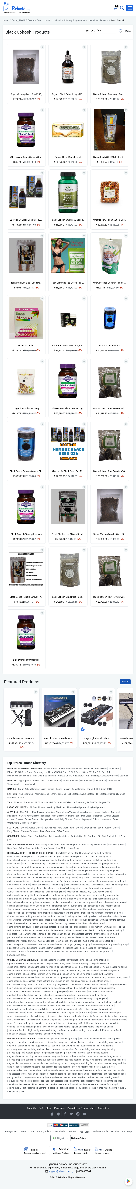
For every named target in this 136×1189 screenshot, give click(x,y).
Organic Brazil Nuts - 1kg (26, 408)
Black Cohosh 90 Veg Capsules (26, 534)
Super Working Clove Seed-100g (26, 94)
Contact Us (103, 1108)
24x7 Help (127, 1131)
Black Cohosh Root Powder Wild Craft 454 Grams (109, 596)
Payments (59, 1108)
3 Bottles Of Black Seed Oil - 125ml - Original (67, 471)
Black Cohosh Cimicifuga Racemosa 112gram (67, 596)
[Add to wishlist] (36, 692)
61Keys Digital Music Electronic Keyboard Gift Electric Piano (97, 738)
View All (125, 681)
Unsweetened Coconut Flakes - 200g (109, 282)
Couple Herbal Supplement (68, 157)
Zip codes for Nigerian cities (81, 1108)
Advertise (61, 1150)
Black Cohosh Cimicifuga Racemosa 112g (109, 94)
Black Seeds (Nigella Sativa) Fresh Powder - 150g (26, 596)
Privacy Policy (44, 1131)
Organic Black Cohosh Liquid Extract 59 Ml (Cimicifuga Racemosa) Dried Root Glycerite (67, 94)
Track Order (84, 1131)
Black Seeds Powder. (109, 345)
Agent (103, 1150)
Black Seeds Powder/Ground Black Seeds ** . (26, 471)
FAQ (41, 1108)
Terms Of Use (27, 1131)
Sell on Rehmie (100, 1131)
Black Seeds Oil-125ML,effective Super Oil (109, 157)
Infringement (11, 1131)
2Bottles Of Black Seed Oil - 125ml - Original (26, 219)
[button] (129, 8)
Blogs (48, 1108)
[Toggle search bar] (122, 7)
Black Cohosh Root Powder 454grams (109, 471)
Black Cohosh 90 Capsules (26, 659)
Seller (82, 1150)
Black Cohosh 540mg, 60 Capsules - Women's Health (67, 219)
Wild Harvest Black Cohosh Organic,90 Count (26, 157)
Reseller (115, 1131)
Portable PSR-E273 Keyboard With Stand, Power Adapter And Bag (21, 738)
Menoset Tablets (26, 345)
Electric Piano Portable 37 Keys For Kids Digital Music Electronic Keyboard (59, 738)
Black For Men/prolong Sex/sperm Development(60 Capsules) (67, 345)
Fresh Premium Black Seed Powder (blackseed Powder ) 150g (26, 282)
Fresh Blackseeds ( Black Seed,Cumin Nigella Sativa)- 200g (67, 534)
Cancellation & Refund (65, 1131)
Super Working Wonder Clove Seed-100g (109, 534)
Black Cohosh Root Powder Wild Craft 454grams (109, 408)
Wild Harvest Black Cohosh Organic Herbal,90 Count (67, 408)
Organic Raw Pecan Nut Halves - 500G (109, 219)
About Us (31, 1108)
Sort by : (90, 30)
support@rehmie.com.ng (61, 1171)
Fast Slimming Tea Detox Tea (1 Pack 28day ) (67, 282)
